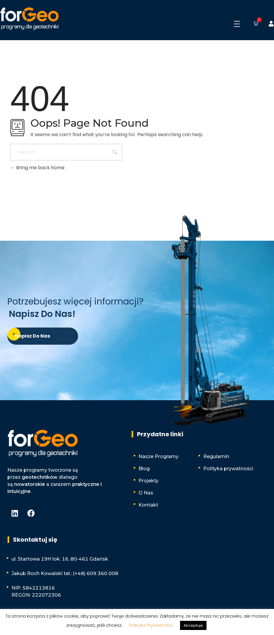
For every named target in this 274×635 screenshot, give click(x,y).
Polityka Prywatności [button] (151, 625)
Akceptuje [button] (193, 625)
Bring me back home (37, 167)
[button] (255, 24)
